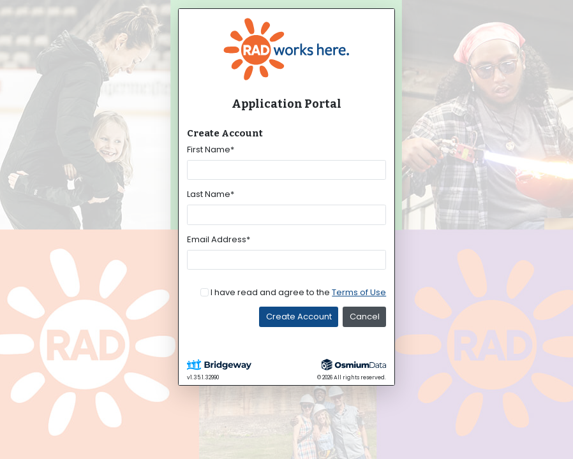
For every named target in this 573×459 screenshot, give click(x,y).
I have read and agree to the (298, 292)
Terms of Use (359, 292)
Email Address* (218, 239)
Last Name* (210, 194)
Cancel (365, 316)
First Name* (210, 149)
